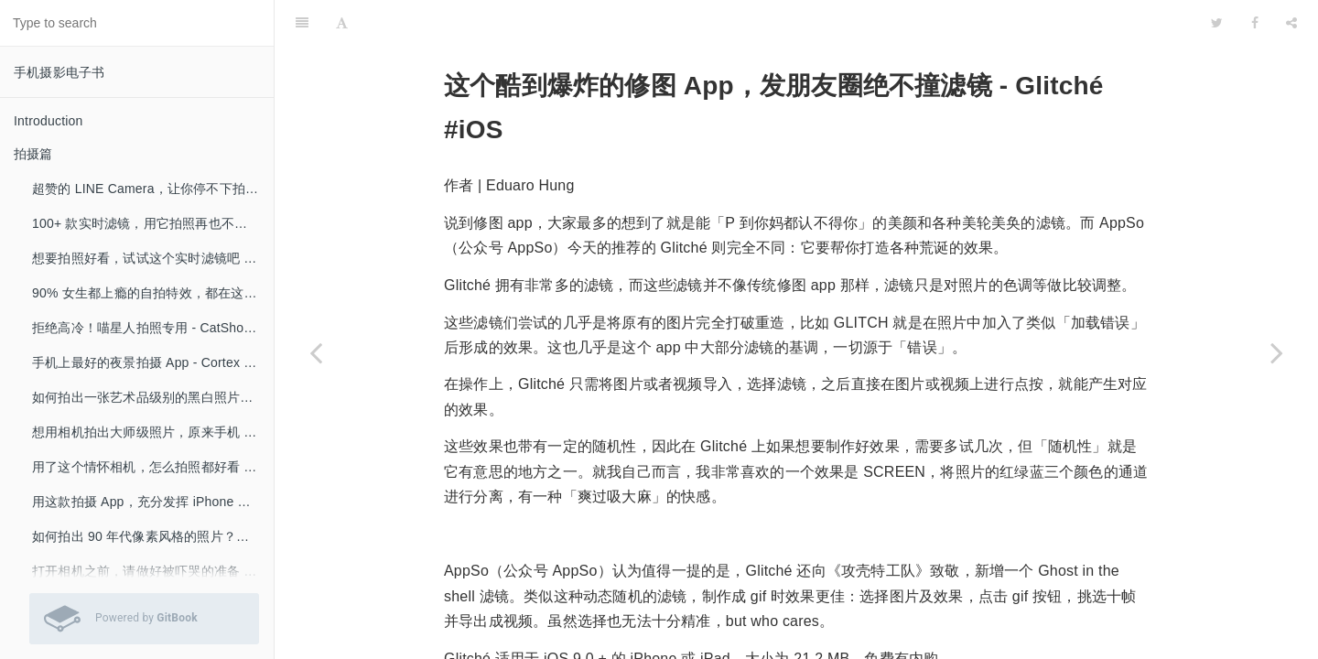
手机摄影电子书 (59, 72)
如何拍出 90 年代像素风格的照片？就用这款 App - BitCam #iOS (153, 536)
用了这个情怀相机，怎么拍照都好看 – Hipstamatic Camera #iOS (153, 466)
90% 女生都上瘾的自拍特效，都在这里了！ (153, 293)
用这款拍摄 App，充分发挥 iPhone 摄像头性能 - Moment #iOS (153, 501)
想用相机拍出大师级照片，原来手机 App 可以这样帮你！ (153, 432)
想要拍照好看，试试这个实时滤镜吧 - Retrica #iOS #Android (153, 258)
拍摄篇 (33, 153)
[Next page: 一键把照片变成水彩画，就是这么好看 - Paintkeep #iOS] (1277, 352)
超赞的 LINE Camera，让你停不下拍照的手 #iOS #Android (153, 188)
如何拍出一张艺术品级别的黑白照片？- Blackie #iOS (153, 397)
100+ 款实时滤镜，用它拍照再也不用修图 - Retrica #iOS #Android (153, 223)
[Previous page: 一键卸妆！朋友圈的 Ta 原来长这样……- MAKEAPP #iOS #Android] (316, 352)
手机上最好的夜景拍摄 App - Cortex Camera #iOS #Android (153, 362)
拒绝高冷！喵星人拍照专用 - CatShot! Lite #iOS (153, 327)
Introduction (48, 120)
